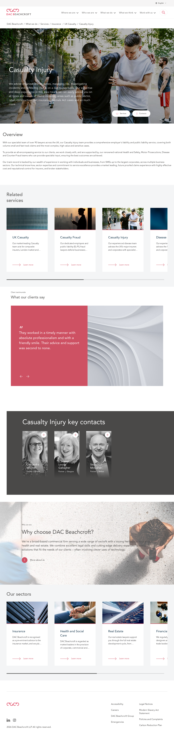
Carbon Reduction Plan (150, 725)
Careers (115, 710)
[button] (163, 12)
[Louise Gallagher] (75, 435)
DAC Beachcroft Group (122, 716)
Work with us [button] (146, 13)
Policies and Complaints (151, 719)
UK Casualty (70, 24)
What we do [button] (106, 13)
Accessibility (117, 704)
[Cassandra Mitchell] (44, 435)
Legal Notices (146, 704)
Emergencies (117, 722)
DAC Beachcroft (15, 24)
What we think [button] (126, 13)
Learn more (28, 265)
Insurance (57, 24)
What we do (32, 24)
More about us (37, 560)
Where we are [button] (68, 13)
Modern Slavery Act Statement (149, 711)
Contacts (141, 113)
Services (45, 24)
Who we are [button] (88, 13)
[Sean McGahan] (107, 435)
